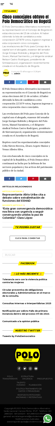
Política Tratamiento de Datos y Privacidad (29, 390)
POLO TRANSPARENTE (10, 377)
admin (17, 73)
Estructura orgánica (27, 377)
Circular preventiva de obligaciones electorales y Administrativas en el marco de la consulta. (26, 293)
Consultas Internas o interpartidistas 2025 (26, 303)
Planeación (35, 385)
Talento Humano (21, 383)
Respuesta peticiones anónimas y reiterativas (29, 396)
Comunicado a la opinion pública (20, 321)
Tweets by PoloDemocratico (18, 336)
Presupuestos (45, 379)
